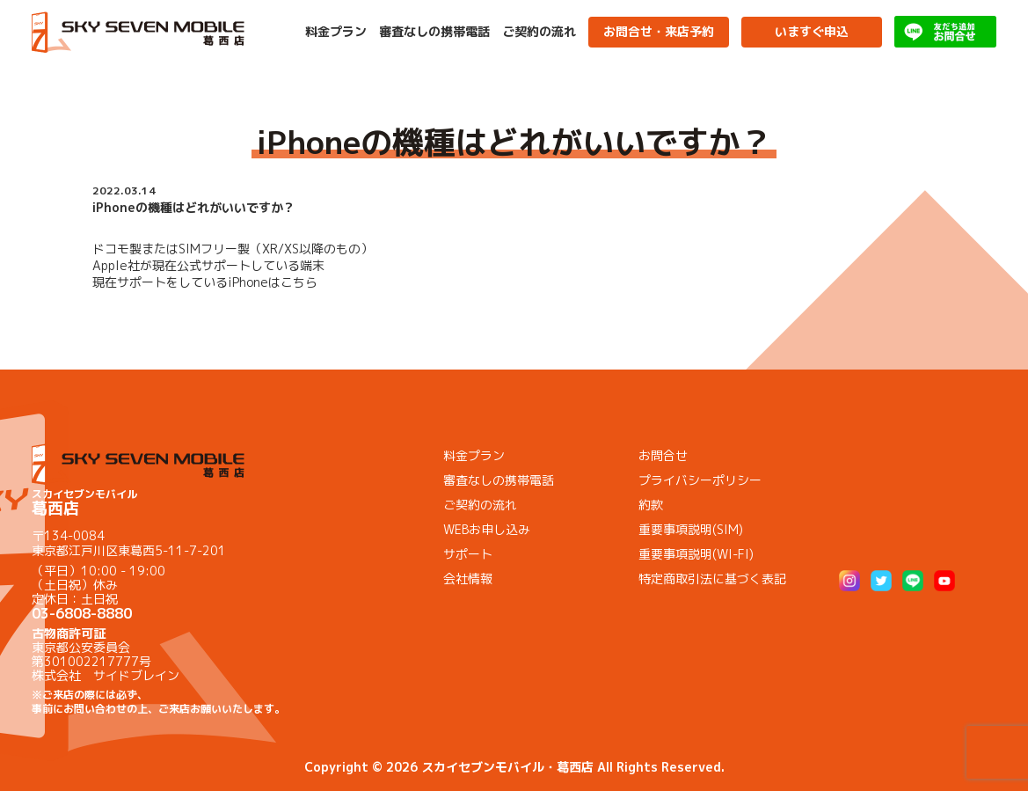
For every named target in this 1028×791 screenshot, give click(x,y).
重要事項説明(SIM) (690, 529)
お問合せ (663, 455)
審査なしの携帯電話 (434, 32)
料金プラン (336, 32)
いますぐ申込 (812, 31)
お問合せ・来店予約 (658, 31)
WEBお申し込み (486, 529)
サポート (467, 554)
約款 (650, 504)
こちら (299, 282)
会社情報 (467, 578)
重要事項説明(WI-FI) (696, 554)
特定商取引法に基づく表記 (712, 578)
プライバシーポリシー (700, 480)
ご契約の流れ (539, 32)
